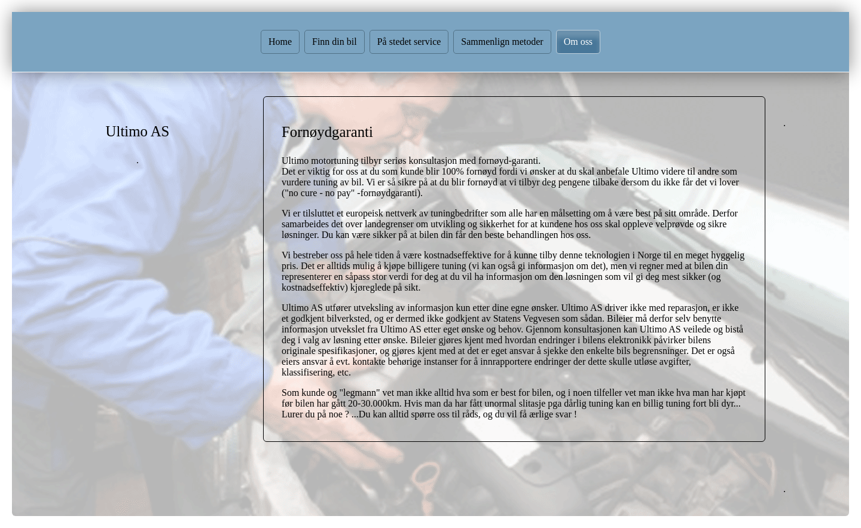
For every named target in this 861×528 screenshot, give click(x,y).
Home (280, 41)
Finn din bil (334, 41)
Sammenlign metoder (502, 41)
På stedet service (409, 41)
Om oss (578, 41)
